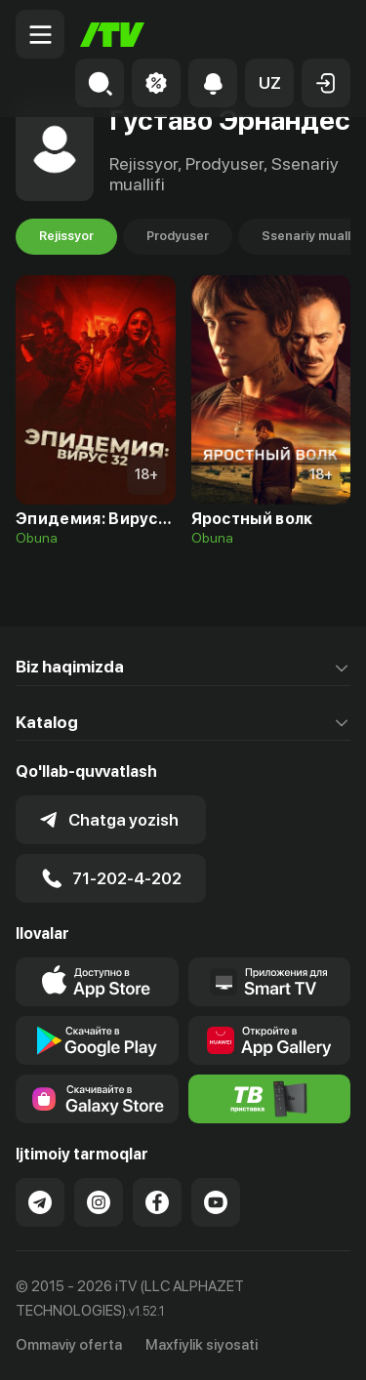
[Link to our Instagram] (98, 1202)
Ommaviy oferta (69, 1345)
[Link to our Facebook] (157, 1202)
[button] (269, 83)
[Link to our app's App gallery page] (269, 1040)
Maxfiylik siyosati (201, 1345)
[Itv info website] (269, 1099)
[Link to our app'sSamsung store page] (97, 1099)
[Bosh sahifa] (112, 35)
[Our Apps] (269, 981)
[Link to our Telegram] (40, 1202)
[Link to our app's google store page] (97, 1040)
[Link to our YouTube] (215, 1202)
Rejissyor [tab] (66, 236)
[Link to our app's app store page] (97, 981)
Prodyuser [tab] (177, 236)
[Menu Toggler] (40, 34)
